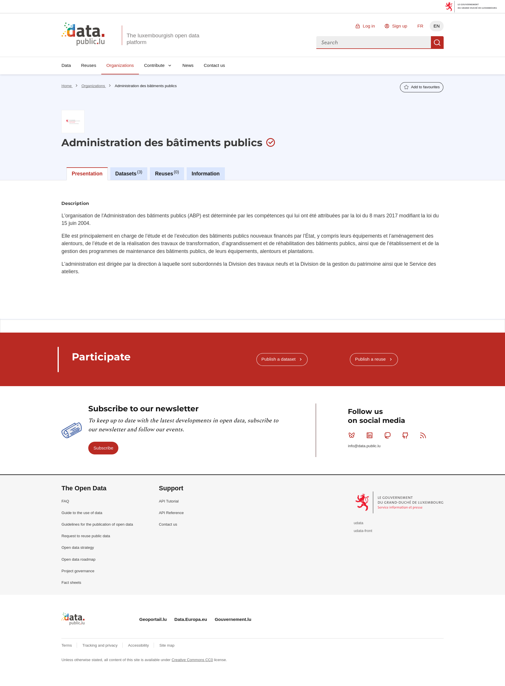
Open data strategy (77, 547)
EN (437, 25)
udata (358, 523)
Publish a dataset (278, 359)
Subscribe (103, 447)
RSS (424, 435)
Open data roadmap (78, 559)
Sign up (399, 25)
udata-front (363, 531)
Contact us (214, 65)
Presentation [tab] (87, 174)
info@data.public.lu (364, 446)
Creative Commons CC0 (192, 660)
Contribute (154, 65)
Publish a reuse (370, 359)
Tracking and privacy (100, 645)
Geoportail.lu (153, 619)
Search (437, 42)
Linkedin (371, 435)
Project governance (77, 571)
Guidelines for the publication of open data (97, 524)
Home (67, 86)
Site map (167, 645)
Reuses (88, 65)
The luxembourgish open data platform (162, 38)
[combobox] (373, 42)
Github (406, 435)
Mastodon (389, 435)
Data (66, 65)
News (187, 65)
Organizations (120, 65)
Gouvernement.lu (233, 619)
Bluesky (353, 435)
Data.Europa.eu (191, 619)
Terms (67, 645)
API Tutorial (169, 501)
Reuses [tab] (167, 173)
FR (420, 25)
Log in (369, 25)
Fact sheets (71, 582)
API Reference (171, 513)
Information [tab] (206, 174)
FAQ (65, 501)
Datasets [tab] (128, 173)
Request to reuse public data (85, 536)
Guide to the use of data (81, 513)
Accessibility (139, 645)
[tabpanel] (252, 249)
